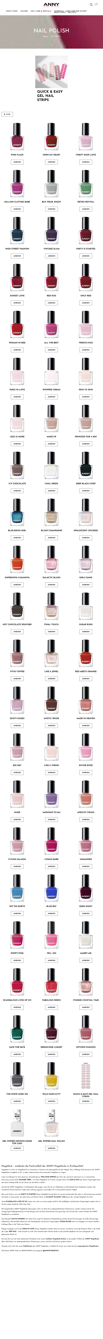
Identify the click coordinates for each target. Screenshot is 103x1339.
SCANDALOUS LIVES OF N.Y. (16, 1201)
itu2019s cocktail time (86, 1000)
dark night (85, 906)
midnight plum (51, 812)
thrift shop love (86, 155)
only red (85, 296)
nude (17, 812)
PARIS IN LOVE (28, 1229)
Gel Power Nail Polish (51, 1141)
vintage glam (51, 249)
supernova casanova (17, 578)
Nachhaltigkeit (17, 1305)
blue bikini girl (17, 531)
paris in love (17, 390)
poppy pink (17, 953)
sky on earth (17, 906)
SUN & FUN (74, 1180)
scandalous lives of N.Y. (17, 1000)
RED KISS (12, 1231)
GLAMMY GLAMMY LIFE (55, 1197)
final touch (51, 625)
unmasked (86, 859)
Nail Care (34, 1307)
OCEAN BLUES (65, 1221)
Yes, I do (51, 953)
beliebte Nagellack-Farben (56, 1239)
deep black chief (86, 484)
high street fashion (17, 249)
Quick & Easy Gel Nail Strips (50, 96)
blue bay (51, 906)
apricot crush (85, 812)
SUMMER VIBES (25, 1180)
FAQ (52, 1301)
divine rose (86, 765)
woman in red (17, 343)
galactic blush (51, 578)
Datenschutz (16, 1309)
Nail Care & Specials (38, 1301)
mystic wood (51, 719)
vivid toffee (17, 672)
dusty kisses (17, 719)
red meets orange (86, 672)
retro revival (86, 202)
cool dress (51, 484)
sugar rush (86, 625)
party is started (85, 249)
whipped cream (51, 390)
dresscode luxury (51, 1047)
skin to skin (86, 390)
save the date (17, 1047)
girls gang (85, 578)
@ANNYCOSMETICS (51, 1250)
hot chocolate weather (17, 625)
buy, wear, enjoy (51, 202)
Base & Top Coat (36, 1304)
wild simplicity (51, 1094)
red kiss (51, 296)
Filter (8, 114)
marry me (85, 953)
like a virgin (51, 765)
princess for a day (86, 437)
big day (17, 765)
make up (51, 437)
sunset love (17, 296)
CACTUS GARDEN (18, 1219)
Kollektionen (27, 1246)
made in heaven (86, 719)
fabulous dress (51, 1000)
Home (45, 36)
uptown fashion (86, 1047)
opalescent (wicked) (86, 531)
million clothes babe (17, 202)
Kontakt (54, 1298)
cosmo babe (51, 859)
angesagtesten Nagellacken (88, 1246)
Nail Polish (35, 1298)
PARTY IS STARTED (28, 1194)
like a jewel (51, 672)
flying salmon (17, 859)
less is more (17, 437)
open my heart (51, 155)
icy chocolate (17, 484)
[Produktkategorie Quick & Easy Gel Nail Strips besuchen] (51, 72)
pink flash (17, 155)
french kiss (86, 343)
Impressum (15, 1313)
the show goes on (17, 1094)
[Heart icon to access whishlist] (96, 5)
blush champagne (51, 531)
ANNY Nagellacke (92, 1239)
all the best (51, 343)
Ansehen (17, 162)
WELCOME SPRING (48, 1177)
